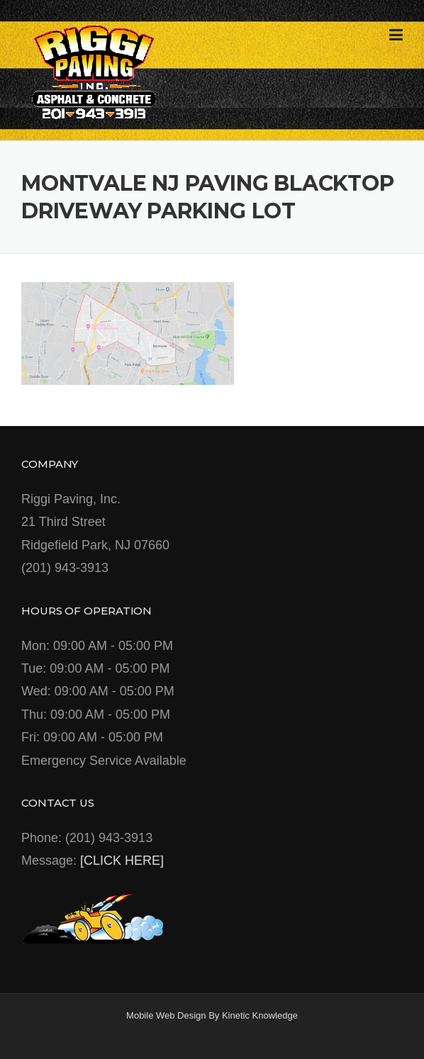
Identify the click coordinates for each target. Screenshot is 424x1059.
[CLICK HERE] (122, 860)
